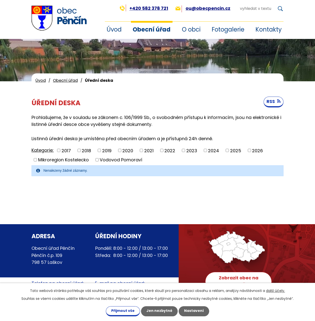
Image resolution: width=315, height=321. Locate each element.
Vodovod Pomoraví (121, 160)
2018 (86, 150)
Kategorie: (43, 150)
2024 (213, 150)
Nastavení (194, 310)
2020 (127, 150)
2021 (149, 150)
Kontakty (268, 29)
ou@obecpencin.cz (202, 8)
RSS (274, 101)
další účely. (275, 290)
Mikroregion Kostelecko (63, 160)
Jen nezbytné (159, 310)
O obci (191, 29)
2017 (66, 150)
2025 (235, 150)
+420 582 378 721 (144, 8)
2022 (169, 150)
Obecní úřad (152, 29)
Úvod (40, 80)
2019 (106, 150)
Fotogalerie (228, 29)
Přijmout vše (123, 310)
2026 (257, 150)
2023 (191, 150)
